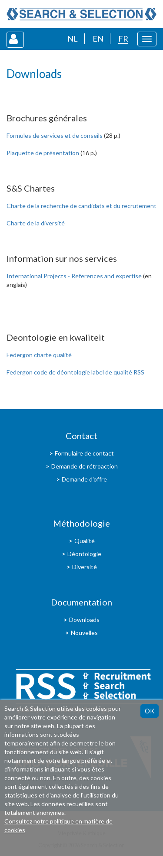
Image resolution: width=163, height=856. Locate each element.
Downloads (84, 619)
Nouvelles (84, 632)
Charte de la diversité (36, 223)
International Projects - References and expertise (74, 276)
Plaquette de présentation (43, 152)
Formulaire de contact (84, 453)
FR (123, 38)
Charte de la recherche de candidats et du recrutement (81, 205)
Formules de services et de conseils (55, 135)
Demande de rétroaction (84, 466)
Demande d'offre (84, 479)
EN (98, 38)
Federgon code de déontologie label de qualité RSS (75, 372)
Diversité (84, 566)
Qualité (84, 540)
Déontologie (84, 553)
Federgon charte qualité (39, 354)
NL (72, 38)
